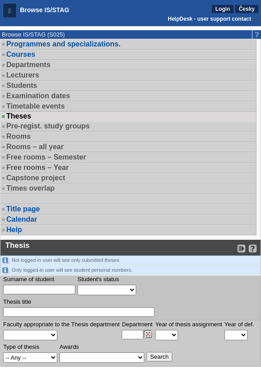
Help (14, 229)
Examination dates (38, 96)
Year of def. (239, 324)
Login (222, 9)
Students (21, 85)
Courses (20, 54)
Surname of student (28, 279)
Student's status (98, 279)
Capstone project (35, 178)
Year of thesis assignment (188, 324)
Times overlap (30, 188)
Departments (28, 65)
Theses (18, 116)
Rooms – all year (35, 147)
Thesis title (17, 301)
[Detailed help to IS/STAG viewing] (252, 248)
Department (137, 324)
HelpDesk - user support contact (209, 19)
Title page (23, 209)
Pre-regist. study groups (48, 126)
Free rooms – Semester (46, 157)
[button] (10, 10)
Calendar (21, 219)
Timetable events (35, 106)
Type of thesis (21, 346)
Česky (247, 9)
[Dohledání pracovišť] (148, 334)
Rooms (18, 136)
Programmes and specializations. (63, 44)
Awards (69, 346)
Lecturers (22, 75)
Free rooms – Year (37, 167)
